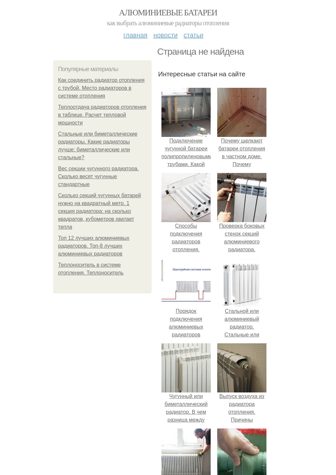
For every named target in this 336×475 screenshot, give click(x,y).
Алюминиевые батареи (168, 12)
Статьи (193, 35)
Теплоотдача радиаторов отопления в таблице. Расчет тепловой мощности (102, 114)
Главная (135, 35)
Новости (165, 35)
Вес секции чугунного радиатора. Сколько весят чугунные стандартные (98, 176)
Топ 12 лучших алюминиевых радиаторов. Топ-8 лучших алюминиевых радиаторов (93, 245)
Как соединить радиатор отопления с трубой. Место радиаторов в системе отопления (101, 88)
